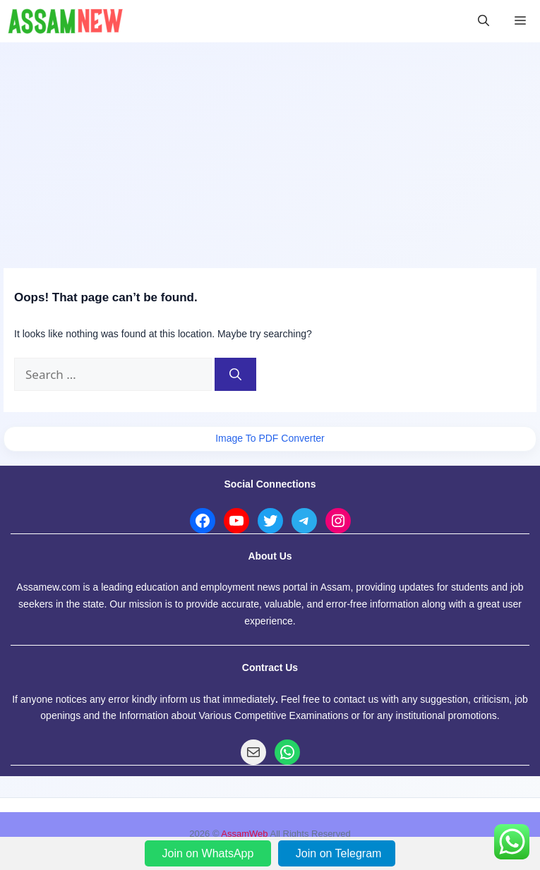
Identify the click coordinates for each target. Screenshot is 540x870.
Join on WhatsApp (209, 853)
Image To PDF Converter (270, 438)
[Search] (235, 375)
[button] (483, 21)
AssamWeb (244, 833)
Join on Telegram (339, 853)
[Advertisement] (270, 148)
